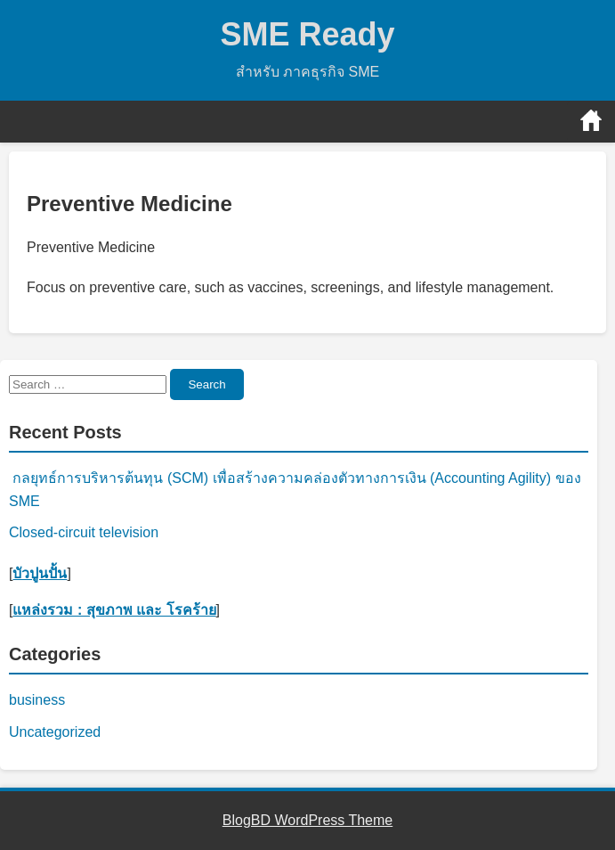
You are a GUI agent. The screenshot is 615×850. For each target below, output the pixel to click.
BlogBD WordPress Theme (307, 820)
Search (206, 384)
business (37, 699)
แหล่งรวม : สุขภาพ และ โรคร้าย (113, 609)
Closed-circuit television (83, 532)
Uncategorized (55, 732)
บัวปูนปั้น (39, 573)
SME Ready (307, 34)
